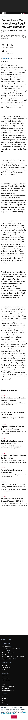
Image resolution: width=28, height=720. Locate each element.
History (3, 700)
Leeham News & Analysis (9, 659)
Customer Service (6, 667)
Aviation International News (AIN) (11, 648)
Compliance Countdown (8, 690)
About (3, 696)
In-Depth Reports (6, 680)
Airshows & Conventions (8, 686)
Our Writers (5, 698)
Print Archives (5, 676)
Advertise (5, 705)
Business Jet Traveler (8, 652)
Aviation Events (5, 688)
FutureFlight (5, 654)
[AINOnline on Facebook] (1, 640)
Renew (3, 669)
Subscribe (4, 665)
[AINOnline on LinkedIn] (10, 640)
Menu (22, 13)
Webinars (4, 684)
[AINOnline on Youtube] (4, 640)
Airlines (3, 17)
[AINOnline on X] (7, 640)
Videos (3, 682)
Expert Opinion (5, 678)
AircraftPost (6, 650)
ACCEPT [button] (14, 717)
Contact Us (4, 703)
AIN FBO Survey (6, 646)
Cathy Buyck (6, 58)
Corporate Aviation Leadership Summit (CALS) (14, 656)
